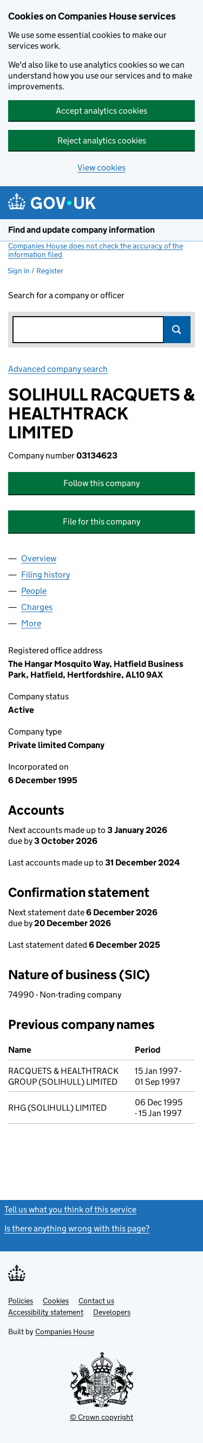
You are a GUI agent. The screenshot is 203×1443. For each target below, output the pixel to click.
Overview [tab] (38, 558)
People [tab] (34, 591)
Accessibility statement (45, 1312)
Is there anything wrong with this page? (76, 1228)
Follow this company (101, 483)
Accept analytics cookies (101, 111)
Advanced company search (58, 369)
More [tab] (31, 623)
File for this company (101, 521)
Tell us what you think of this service (70, 1209)
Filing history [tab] (45, 574)
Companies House (64, 1331)
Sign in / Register (35, 271)
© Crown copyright (101, 1417)
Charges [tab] (37, 607)
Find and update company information (81, 230)
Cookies (56, 1301)
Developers (111, 1312)
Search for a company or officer (66, 295)
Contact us (96, 1301)
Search (177, 329)
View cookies (101, 167)
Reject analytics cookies (101, 140)
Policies (20, 1301)
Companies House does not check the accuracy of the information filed (95, 250)
